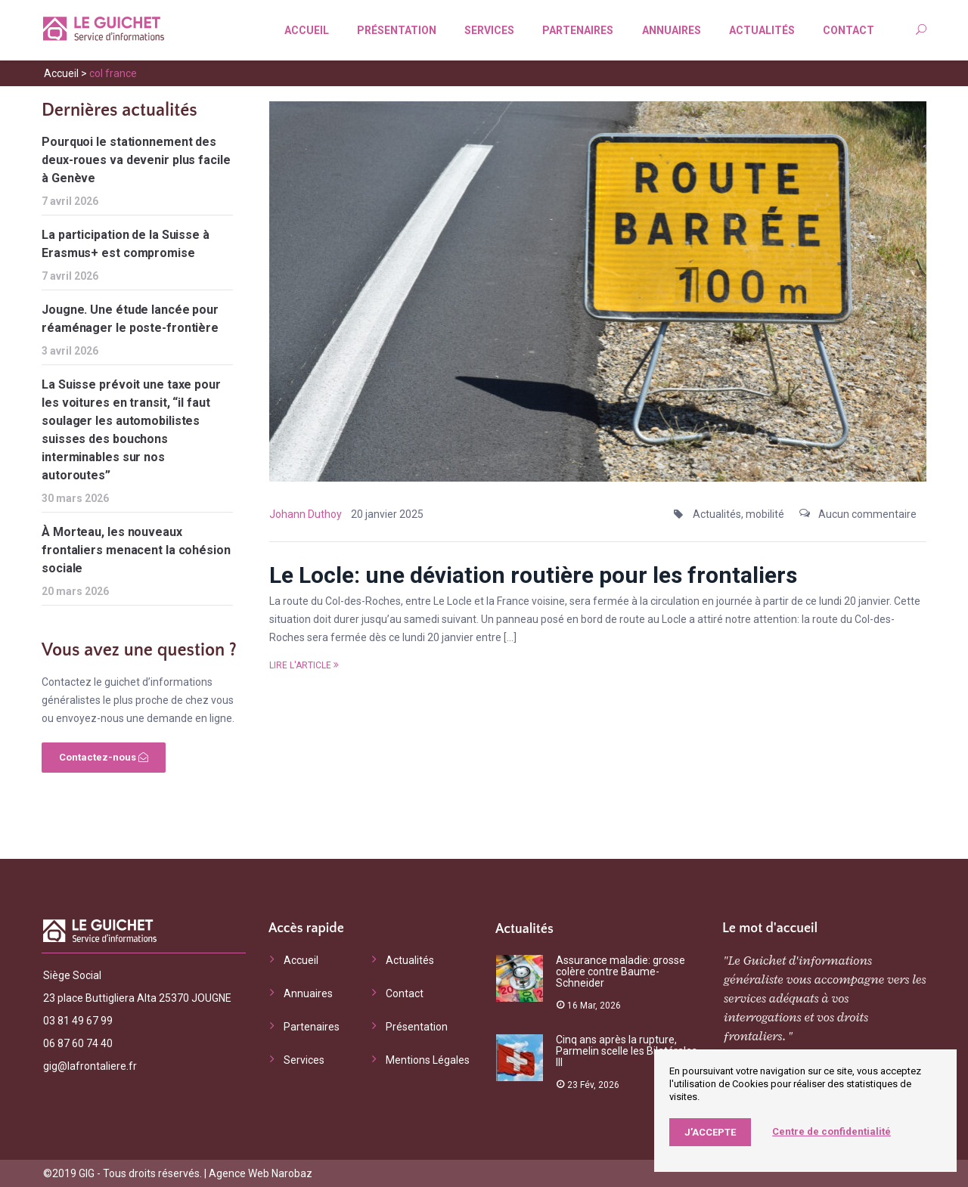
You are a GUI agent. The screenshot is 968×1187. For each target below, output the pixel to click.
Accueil (306, 30)
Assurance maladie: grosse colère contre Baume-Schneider (620, 971)
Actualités (762, 30)
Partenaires (577, 30)
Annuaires (671, 30)
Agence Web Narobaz (260, 1173)
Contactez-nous (103, 757)
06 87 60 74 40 (78, 1043)
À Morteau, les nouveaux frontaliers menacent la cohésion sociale (136, 550)
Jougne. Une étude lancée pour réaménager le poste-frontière (130, 318)
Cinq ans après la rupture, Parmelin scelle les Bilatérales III (626, 1051)
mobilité (765, 514)
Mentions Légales (428, 1060)
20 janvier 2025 (387, 514)
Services (489, 30)
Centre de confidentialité (831, 1131)
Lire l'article (304, 665)
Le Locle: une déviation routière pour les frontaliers (533, 575)
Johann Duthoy (305, 514)
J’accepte (710, 1132)
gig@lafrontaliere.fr (90, 1066)
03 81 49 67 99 (78, 1021)
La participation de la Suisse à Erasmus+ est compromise (125, 244)
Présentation (396, 30)
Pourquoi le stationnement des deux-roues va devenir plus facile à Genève (136, 160)
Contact (848, 30)
